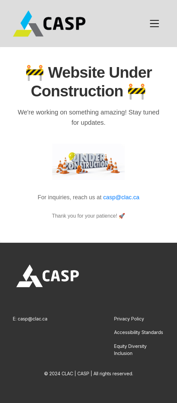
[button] (154, 23)
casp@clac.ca (121, 197)
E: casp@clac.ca (30, 318)
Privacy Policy (129, 318)
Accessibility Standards (138, 332)
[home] (49, 23)
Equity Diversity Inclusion (130, 349)
